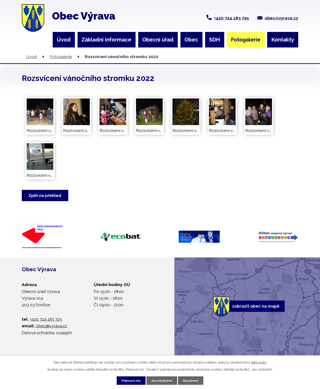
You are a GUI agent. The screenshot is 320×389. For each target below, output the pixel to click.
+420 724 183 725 (231, 18)
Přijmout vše (129, 380)
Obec (191, 39)
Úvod (64, 39)
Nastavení (192, 380)
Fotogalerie (245, 39)
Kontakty (282, 39)
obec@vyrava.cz (281, 18)
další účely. (259, 362)
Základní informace (106, 39)
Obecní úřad (158, 39)
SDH (214, 39)
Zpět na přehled (45, 195)
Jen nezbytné (162, 380)
